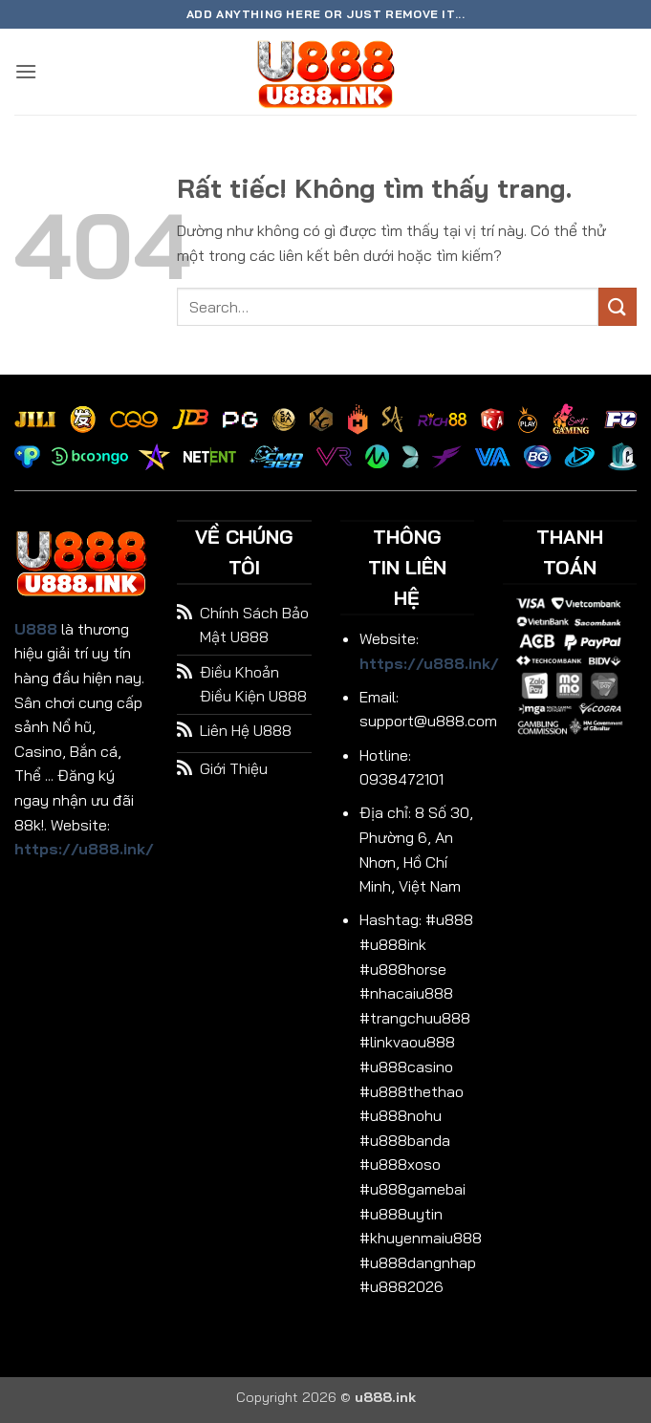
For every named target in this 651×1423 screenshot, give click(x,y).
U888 (35, 628)
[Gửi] (617, 306)
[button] (25, 71)
